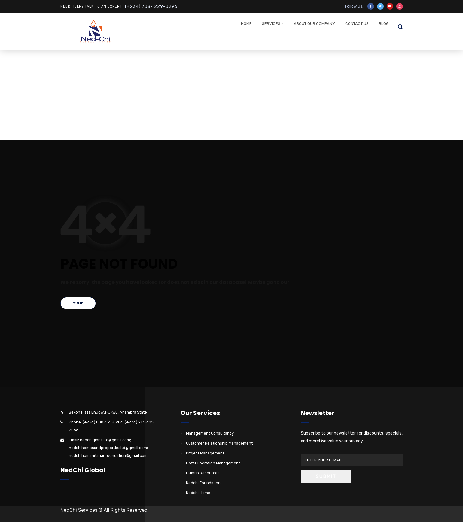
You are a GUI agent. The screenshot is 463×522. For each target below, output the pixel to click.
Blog (384, 23)
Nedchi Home (198, 492)
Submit (326, 476)
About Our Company (314, 23)
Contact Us (357, 23)
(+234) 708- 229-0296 (151, 6)
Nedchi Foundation (203, 483)
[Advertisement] (231, 95)
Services (271, 23)
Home (246, 23)
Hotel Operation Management (213, 463)
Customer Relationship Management (219, 443)
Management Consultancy (210, 433)
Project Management (205, 453)
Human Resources (203, 473)
